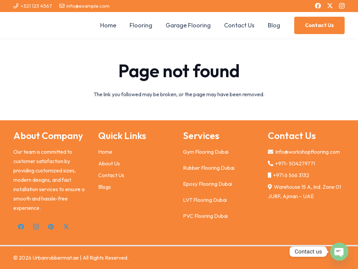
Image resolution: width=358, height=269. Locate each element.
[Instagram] (342, 6)
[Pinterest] (50, 226)
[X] (330, 6)
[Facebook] (318, 6)
